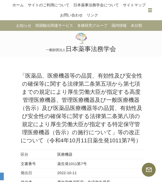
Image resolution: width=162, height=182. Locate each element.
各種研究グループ (92, 25)
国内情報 (119, 25)
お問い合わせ (71, 15)
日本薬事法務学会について (96, 5)
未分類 (136, 25)
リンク (92, 15)
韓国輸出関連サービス (54, 25)
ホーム (18, 5)
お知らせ (23, 25)
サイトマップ (134, 5)
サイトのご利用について (48, 5)
